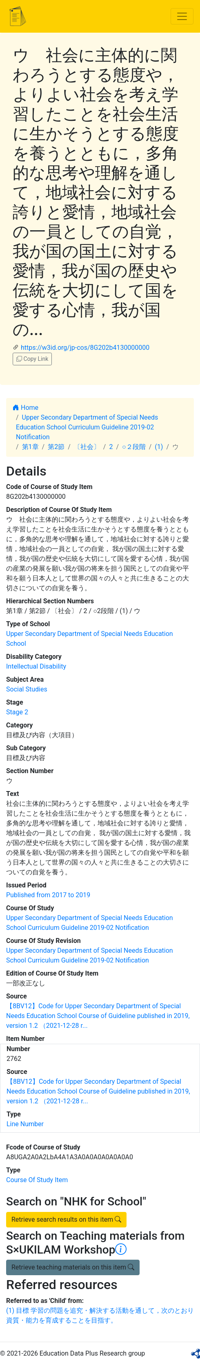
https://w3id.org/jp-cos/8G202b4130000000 (85, 347)
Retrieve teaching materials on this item (72, 1267)
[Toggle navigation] (182, 16)
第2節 (56, 447)
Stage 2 (17, 712)
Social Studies (26, 689)
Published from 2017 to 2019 (48, 895)
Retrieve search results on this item (66, 1219)
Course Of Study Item (37, 1180)
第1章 (30, 447)
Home (25, 407)
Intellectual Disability (36, 666)
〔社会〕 (87, 447)
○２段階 (134, 447)
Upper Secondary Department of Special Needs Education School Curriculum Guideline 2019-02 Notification (87, 427)
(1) (159, 447)
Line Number (25, 1124)
